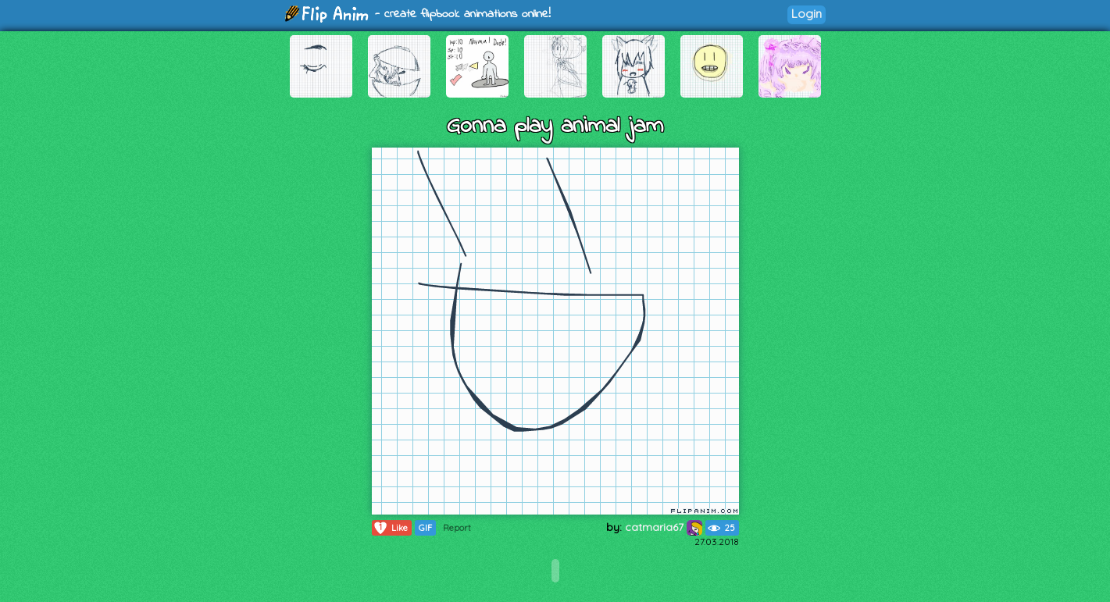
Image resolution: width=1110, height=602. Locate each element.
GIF (425, 527)
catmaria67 (663, 527)
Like (390, 528)
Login (806, 13)
